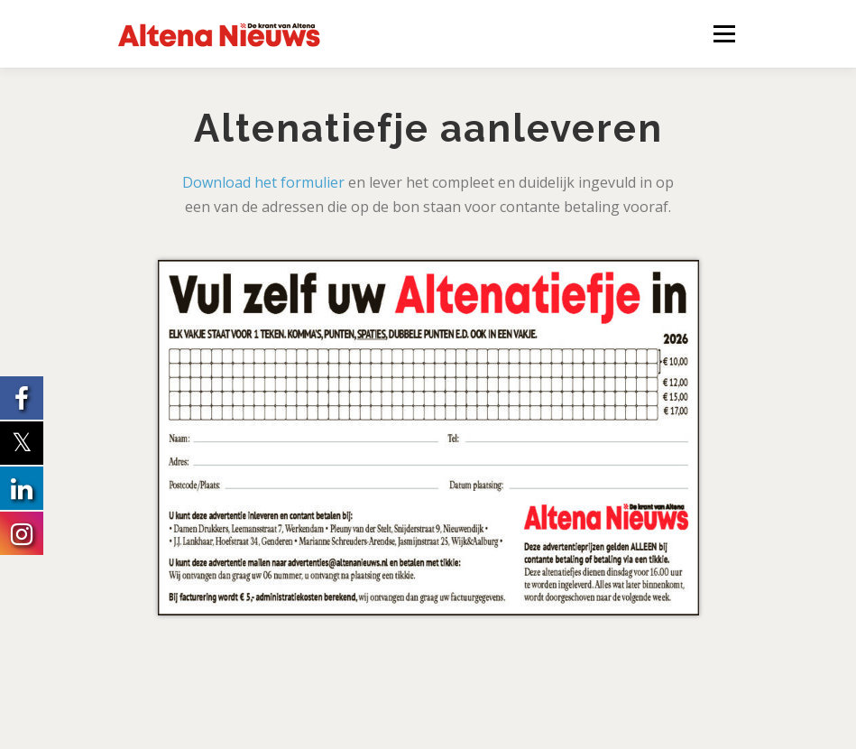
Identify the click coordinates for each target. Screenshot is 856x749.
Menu (724, 33)
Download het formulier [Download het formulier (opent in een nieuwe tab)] (263, 182)
